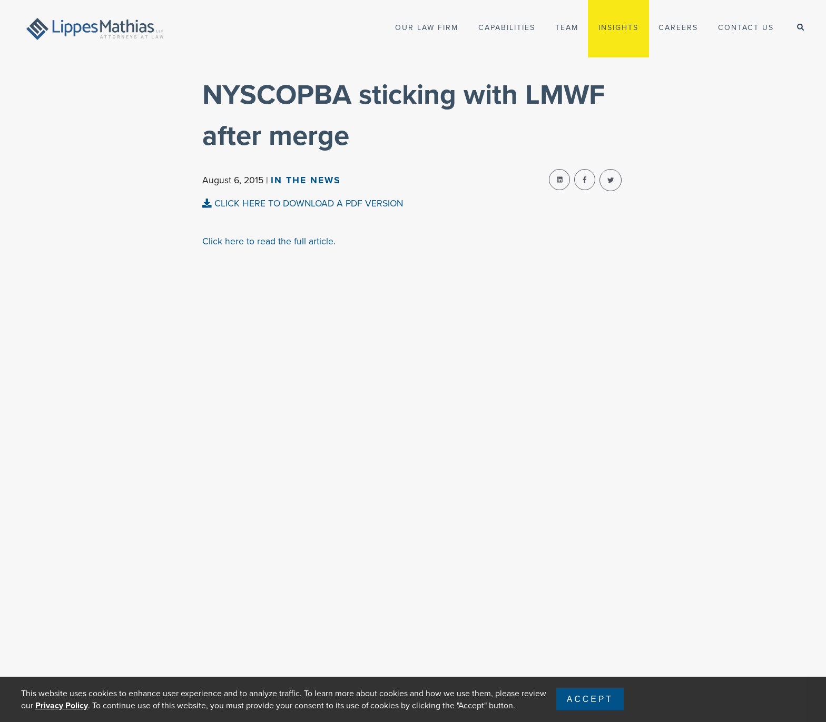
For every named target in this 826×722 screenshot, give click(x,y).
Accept (590, 699)
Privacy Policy (61, 705)
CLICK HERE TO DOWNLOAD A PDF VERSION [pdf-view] (302, 203)
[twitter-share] (610, 180)
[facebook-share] (584, 179)
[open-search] (800, 27)
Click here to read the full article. (269, 241)
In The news (306, 180)
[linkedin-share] (559, 179)
